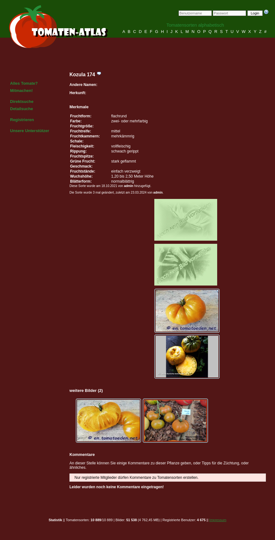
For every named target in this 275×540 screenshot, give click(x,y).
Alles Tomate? (24, 83)
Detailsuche (21, 108)
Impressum (217, 520)
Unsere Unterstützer (29, 130)
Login (255, 13)
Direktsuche (21, 101)
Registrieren (22, 119)
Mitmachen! (21, 90)
